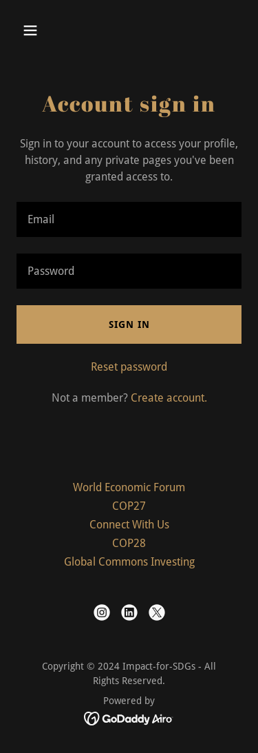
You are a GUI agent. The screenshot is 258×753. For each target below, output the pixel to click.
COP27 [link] (129, 506)
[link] (102, 612)
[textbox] (129, 219)
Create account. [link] (169, 397)
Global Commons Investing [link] (129, 561)
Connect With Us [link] (129, 524)
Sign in (129, 324)
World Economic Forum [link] (129, 487)
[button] (33, 30)
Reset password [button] (129, 366)
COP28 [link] (129, 543)
